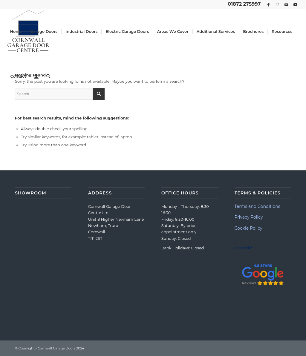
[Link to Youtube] (295, 4)
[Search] (48, 76)
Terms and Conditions (257, 206)
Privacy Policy (249, 217)
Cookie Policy (248, 228)
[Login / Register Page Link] (36, 76)
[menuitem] (16, 31)
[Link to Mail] (286, 4)
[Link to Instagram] (277, 4)
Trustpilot (244, 247)
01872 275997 (244, 4)
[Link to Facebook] (268, 4)
